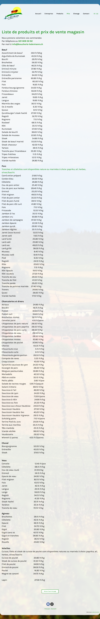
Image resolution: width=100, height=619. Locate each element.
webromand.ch (95, 612)
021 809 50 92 (25, 41)
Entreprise (49, 14)
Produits (60, 14)
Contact (86, 14)
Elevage (76, 14)
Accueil (38, 14)
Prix (68, 14)
